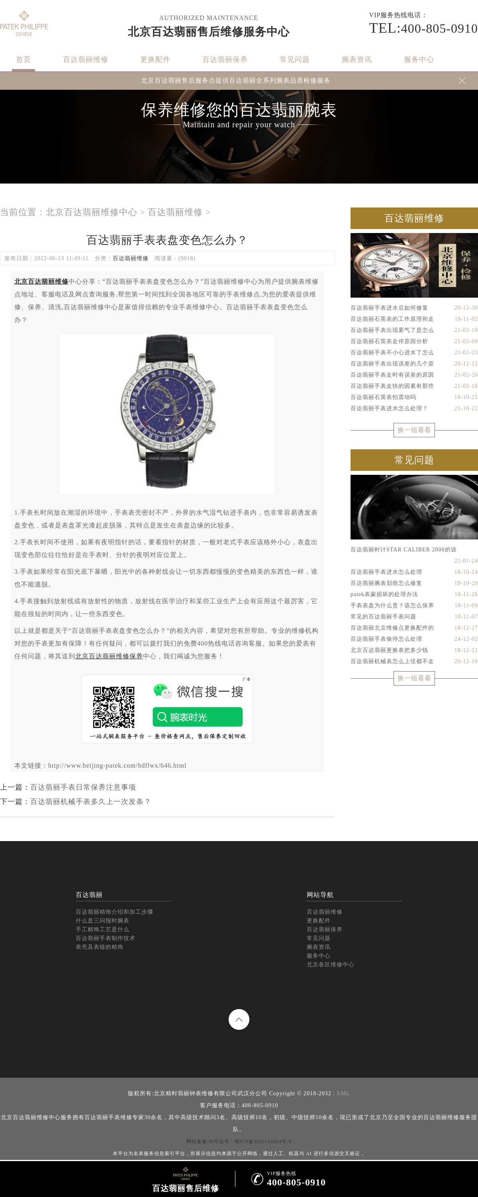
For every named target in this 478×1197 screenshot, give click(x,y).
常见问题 (295, 59)
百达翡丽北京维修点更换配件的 (414, 628)
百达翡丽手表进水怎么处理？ (414, 408)
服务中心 (419, 59)
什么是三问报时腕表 (102, 921)
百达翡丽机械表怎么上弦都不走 (414, 661)
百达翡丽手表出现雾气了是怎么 (414, 330)
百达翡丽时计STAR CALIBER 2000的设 (414, 551)
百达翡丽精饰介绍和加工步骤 (114, 912)
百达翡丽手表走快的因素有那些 (414, 386)
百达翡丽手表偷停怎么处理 (414, 639)
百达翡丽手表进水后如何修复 (414, 308)
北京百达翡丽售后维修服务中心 (209, 32)
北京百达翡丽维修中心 (91, 212)
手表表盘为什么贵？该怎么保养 (414, 605)
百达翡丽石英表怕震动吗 (414, 397)
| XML (340, 1093)
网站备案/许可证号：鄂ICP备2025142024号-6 (239, 1141)
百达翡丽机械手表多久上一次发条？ (90, 802)
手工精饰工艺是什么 (102, 929)
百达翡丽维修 (85, 59)
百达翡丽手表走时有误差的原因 (414, 375)
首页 (23, 59)
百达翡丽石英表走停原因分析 (414, 341)
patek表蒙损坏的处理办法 (414, 594)
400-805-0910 (423, 28)
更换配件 (155, 59)
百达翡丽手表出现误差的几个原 (414, 363)
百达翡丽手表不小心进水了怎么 (414, 352)
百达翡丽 (89, 894)
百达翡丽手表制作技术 (105, 938)
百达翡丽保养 (225, 59)
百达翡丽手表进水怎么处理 (414, 572)
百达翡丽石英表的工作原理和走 (414, 319)
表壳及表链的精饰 (99, 947)
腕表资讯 (357, 59)
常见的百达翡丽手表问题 (414, 616)
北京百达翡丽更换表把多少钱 (414, 650)
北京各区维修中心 (331, 965)
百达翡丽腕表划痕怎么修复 (414, 583)
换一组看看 (414, 430)
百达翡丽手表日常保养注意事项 (83, 787)
